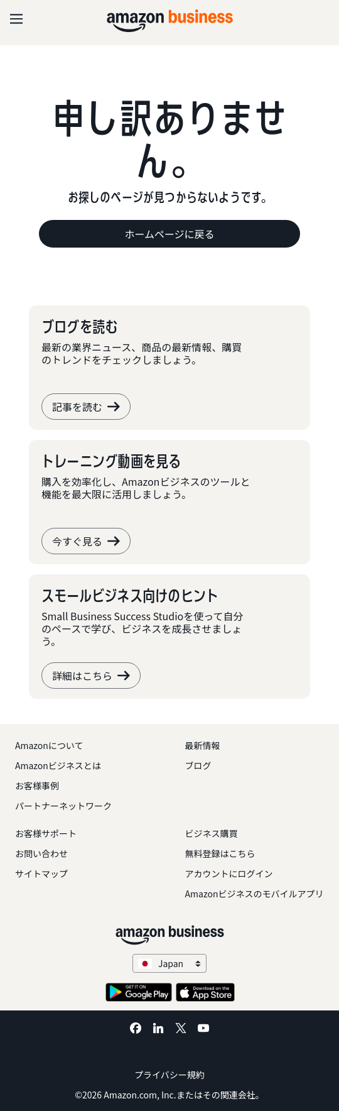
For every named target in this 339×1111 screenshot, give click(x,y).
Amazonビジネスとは (58, 765)
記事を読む (86, 406)
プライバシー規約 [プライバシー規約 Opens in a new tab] (169, 1074)
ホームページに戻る (169, 233)
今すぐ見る (86, 541)
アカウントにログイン (229, 873)
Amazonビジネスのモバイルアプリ (254, 893)
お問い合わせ (41, 853)
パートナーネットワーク (63, 805)
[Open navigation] (16, 19)
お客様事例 (37, 785)
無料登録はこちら (220, 853)
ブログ (198, 765)
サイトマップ (41, 873)
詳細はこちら (91, 675)
